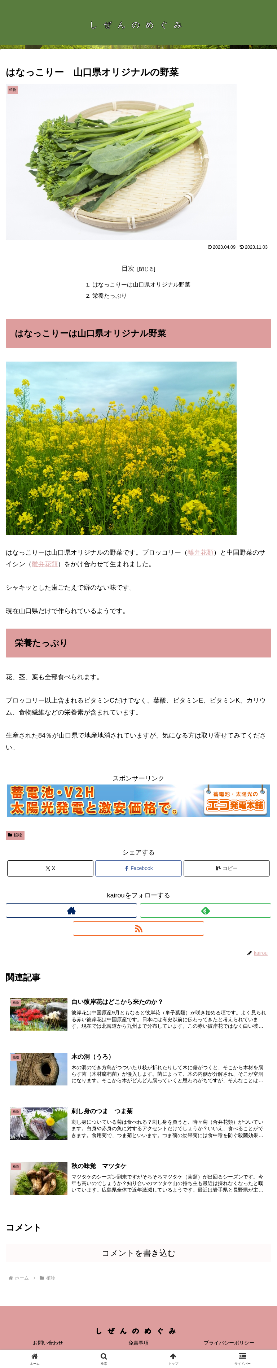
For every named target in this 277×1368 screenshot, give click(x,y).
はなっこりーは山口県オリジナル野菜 (141, 284)
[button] (227, 869)
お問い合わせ (48, 1345)
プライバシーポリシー (229, 1345)
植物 (15, 836)
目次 (128, 268)
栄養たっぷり (109, 296)
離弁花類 (201, 553)
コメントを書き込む (139, 1255)
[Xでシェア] (50, 869)
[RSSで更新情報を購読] (138, 929)
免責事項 (138, 1345)
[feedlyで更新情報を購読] (205, 911)
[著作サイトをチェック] (71, 911)
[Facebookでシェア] (138, 869)
